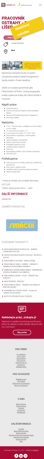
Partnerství (21, 410)
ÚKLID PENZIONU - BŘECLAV (14, 281)
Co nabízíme (21, 354)
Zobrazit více (6, 199)
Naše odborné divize (21, 431)
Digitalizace (21, 412)
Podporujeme (21, 406)
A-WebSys (35, 450)
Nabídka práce (21, 379)
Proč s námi (21, 356)
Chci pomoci (21, 361)
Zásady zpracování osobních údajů (21, 435)
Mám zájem (12, 38)
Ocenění (21, 408)
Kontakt (21, 429)
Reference (21, 365)
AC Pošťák (21, 381)
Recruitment (21, 359)
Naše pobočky (21, 433)
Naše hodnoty (21, 404)
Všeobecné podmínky (21, 437)
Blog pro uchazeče (21, 385)
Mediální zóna (21, 367)
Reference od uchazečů (21, 383)
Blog (21, 441)
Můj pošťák (22, 332)
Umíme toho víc (21, 363)
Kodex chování (21, 439)
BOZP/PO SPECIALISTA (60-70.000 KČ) (18, 296)
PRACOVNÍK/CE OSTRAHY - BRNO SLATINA (19, 261)
